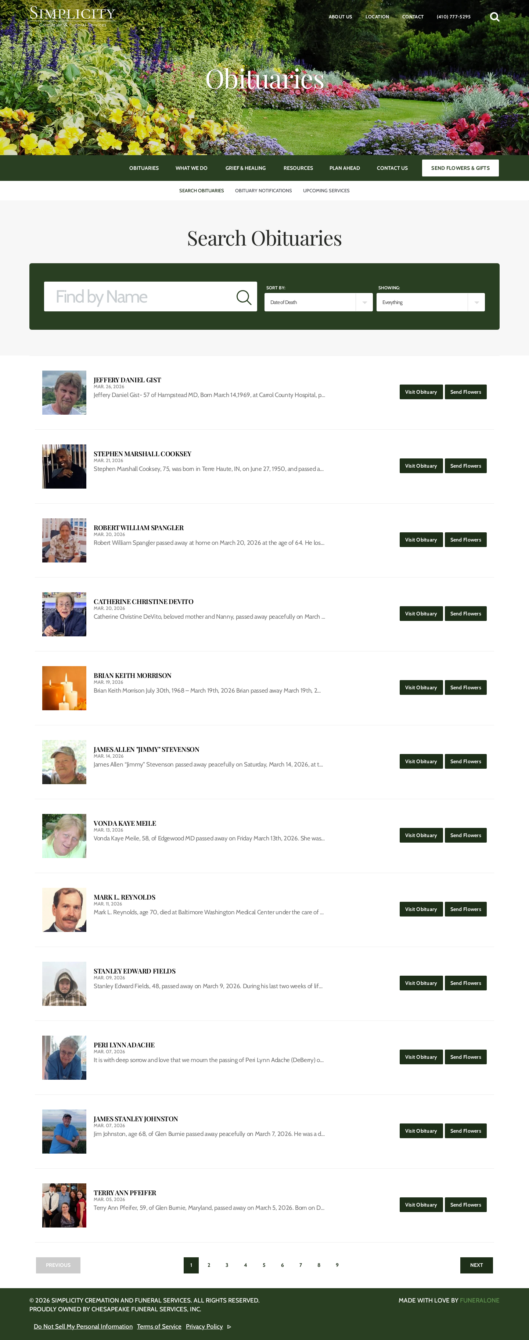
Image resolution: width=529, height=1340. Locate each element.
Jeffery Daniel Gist (127, 380)
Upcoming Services (326, 190)
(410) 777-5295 (454, 16)
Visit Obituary (424, 390)
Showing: (389, 287)
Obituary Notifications (263, 190)
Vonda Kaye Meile (125, 823)
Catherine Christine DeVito (144, 601)
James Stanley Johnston (136, 1119)
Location (377, 16)
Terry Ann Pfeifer (125, 1193)
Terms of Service (159, 1326)
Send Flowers (468, 390)
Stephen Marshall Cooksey (142, 454)
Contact (413, 16)
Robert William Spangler (139, 528)
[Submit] (244, 296)
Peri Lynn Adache (124, 1045)
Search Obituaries (201, 190)
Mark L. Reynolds (124, 897)
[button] (495, 16)
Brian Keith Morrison (133, 675)
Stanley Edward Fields (134, 971)
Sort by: (275, 287)
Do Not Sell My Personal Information (83, 1326)
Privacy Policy (204, 1326)
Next (476, 1265)
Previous (58, 1265)
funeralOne (480, 1300)
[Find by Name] (137, 296)
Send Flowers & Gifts (460, 168)
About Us (341, 16)
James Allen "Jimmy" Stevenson (146, 749)
